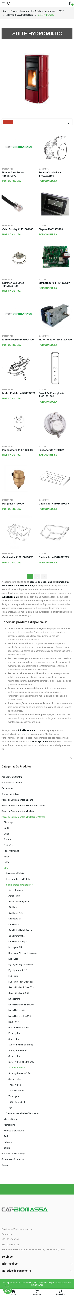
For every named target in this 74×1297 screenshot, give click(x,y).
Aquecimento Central (12, 777)
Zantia (7, 1148)
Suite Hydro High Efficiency (21, 1062)
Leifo (6, 862)
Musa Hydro (14, 999)
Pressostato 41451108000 (17, 450)
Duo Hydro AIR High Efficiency (22, 953)
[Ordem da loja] (68, 122)
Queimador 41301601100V (17, 557)
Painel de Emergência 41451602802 (51, 395)
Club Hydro (13, 924)
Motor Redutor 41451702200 (18, 393)
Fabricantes (7, 169)
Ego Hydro (13, 959)
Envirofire (8, 845)
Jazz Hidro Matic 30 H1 (19, 993)
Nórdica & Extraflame (14, 1130)
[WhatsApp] (7, 1289)
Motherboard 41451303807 (54, 282)
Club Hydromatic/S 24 (19, 941)
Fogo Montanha (11, 851)
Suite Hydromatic (16, 1067)
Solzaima (8, 1142)
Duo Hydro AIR (15, 947)
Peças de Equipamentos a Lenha (17, 800)
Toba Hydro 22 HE (17, 1102)
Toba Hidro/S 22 (16, 1090)
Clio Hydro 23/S (15, 913)
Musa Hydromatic (17, 1010)
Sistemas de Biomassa (13, 1159)
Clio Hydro (13, 907)
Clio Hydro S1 (14, 918)
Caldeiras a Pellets (15, 873)
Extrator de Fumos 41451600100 (13, 284)
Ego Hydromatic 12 (17, 970)
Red (6, 1136)
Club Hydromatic (16, 936)
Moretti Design (11, 1119)
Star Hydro (13, 1039)
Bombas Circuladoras (12, 782)
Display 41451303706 (51, 229)
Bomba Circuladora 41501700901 (13, 174)
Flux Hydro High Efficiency (20, 982)
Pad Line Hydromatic (18, 1027)
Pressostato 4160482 (51, 450)
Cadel (6, 828)
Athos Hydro (14, 896)
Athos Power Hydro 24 (19, 901)
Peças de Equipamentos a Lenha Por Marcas (23, 805)
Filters (8, 122)
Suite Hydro (14, 1056)
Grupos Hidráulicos (11, 794)
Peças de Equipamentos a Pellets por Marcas (23, 817)
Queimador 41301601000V (54, 503)
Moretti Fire (9, 1125)
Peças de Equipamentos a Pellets (18, 811)
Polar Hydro (14, 1033)
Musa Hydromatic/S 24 (19, 1016)
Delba (6, 834)
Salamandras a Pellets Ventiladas (22, 1113)
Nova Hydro (14, 1022)
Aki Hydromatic (15, 890)
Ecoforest (8, 839)
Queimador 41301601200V (54, 557)
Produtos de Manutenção (14, 1153)
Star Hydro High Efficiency (20, 1044)
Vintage (5, 1165)
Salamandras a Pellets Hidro (20, 885)
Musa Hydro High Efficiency (21, 1004)
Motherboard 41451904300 (18, 339)
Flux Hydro (13, 976)
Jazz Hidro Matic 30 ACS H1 (22, 987)
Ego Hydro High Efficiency (20, 964)
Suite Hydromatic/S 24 (19, 1073)
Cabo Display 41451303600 (17, 229)
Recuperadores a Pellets (18, 879)
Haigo (6, 856)
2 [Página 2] (37, 576)
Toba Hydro (14, 1096)
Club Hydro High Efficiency (20, 930)
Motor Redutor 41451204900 (55, 339)
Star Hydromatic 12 (17, 1050)
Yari (10, 1108)
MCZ (6, 868)
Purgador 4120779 (13, 503)
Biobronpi (8, 822)
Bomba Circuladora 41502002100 (50, 174)
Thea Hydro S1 (15, 1085)
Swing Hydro (14, 1079)
